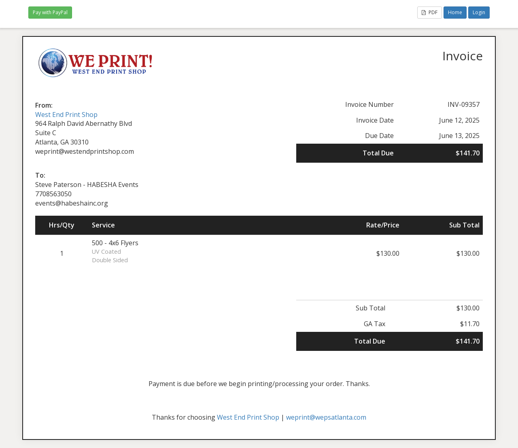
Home (455, 12)
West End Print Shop (66, 114)
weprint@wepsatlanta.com (326, 417)
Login (479, 12)
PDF (429, 12)
